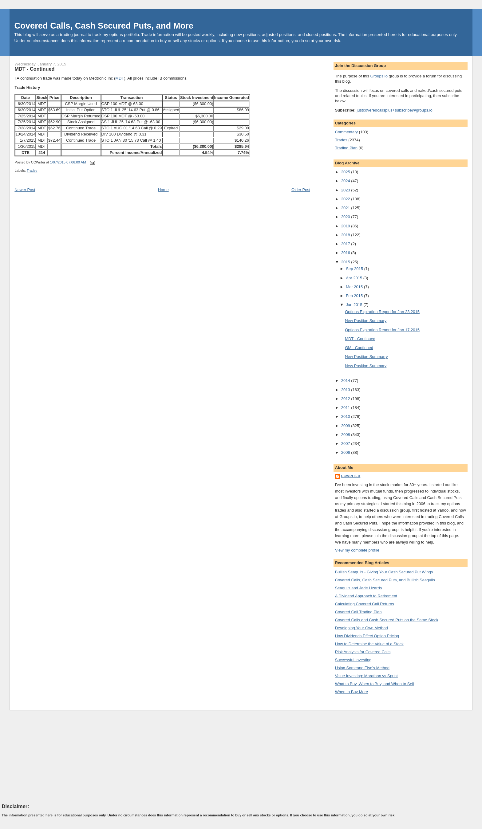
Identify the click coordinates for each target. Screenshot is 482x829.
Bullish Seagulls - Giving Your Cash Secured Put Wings (384, 572)
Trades (32, 170)
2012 (346, 398)
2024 (346, 181)
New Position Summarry (366, 356)
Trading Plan (346, 148)
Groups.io (379, 76)
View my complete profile (357, 550)
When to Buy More (351, 692)
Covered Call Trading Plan (358, 612)
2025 (346, 172)
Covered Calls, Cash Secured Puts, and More (103, 25)
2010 (346, 416)
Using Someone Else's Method (362, 668)
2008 (346, 434)
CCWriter (351, 476)
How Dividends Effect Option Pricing (367, 636)
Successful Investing (353, 660)
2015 (346, 262)
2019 (346, 226)
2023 (346, 190)
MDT (119, 78)
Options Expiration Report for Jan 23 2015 (382, 311)
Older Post (300, 189)
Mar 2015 (355, 287)
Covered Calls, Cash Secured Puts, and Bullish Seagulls (385, 580)
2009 (346, 425)
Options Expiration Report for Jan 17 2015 (382, 330)
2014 (346, 380)
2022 (346, 199)
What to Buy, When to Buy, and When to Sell (374, 684)
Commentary (346, 132)
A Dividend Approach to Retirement (366, 596)
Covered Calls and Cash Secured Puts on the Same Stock (386, 620)
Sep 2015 (355, 268)
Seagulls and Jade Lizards (358, 588)
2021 (346, 208)
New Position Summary (365, 320)
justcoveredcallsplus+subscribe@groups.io (394, 110)
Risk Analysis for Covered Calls (363, 652)
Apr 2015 (354, 278)
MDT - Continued (34, 69)
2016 (346, 252)
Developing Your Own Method (361, 628)
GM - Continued (359, 347)
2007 (346, 443)
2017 (346, 244)
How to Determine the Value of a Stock (369, 644)
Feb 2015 (355, 295)
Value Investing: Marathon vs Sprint (366, 676)
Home (163, 189)
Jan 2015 (354, 304)
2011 (346, 407)
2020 (346, 216)
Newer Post (24, 189)
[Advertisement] (48, 756)
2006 (346, 452)
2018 (346, 235)
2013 (346, 389)
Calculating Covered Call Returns (364, 604)
